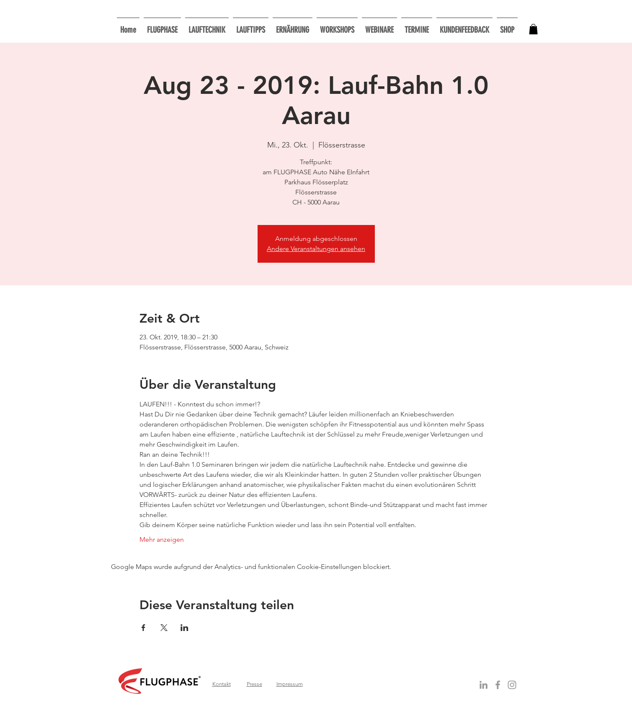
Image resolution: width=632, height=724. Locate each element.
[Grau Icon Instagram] (512, 684)
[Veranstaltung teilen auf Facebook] (143, 627)
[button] (337, 26)
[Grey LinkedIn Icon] (483, 684)
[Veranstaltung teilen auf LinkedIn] (184, 627)
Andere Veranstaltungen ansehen (316, 249)
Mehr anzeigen (161, 539)
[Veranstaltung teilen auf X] (164, 627)
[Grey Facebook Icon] (497, 684)
